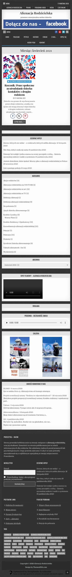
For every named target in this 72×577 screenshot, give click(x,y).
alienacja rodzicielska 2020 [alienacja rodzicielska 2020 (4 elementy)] (40, 534)
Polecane (16, 37)
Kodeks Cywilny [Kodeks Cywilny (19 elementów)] (50, 544)
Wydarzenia (8, 252)
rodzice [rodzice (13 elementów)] (30, 553)
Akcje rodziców (9, 181)
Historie (36, 37)
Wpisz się (63, 37)
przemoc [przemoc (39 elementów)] (15, 553)
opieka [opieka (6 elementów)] (58, 550)
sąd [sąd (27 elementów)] (29, 556)
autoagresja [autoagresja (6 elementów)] (28, 541)
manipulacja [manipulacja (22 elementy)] (17, 547)
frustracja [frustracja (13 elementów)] (39, 544)
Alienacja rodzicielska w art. (20, 81)
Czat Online (61, 7)
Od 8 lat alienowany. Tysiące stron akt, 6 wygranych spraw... (27, 408)
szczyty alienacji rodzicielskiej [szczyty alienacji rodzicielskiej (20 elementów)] (15, 556)
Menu (8, 3)
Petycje (26, 37)
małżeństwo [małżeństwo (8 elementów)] (43, 547)
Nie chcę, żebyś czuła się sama (15, 150)
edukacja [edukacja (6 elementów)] (29, 544)
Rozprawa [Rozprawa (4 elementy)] (38, 553)
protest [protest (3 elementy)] (7, 553)
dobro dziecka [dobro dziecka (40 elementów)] (56, 541)
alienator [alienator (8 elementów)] (7, 541)
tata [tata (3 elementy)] (46, 556)
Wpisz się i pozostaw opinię (14, 425)
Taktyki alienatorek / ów (13, 248)
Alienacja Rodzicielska (14, 7)
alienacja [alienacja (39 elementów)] (7, 534)
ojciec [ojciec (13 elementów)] (51, 550)
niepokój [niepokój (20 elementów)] (32, 550)
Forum (45, 37)
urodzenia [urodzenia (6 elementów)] (53, 556)
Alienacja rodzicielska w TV (14, 193)
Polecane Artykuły (13, 523)
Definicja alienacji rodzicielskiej (16, 202)
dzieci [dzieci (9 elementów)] (14, 544)
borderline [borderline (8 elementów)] (44, 541)
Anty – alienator (12, 519)
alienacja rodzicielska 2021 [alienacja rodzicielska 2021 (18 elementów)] (14, 538)
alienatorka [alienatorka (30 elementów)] (17, 541)
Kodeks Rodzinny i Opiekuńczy (16, 222)
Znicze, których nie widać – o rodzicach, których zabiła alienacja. (29, 143)
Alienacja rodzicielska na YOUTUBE (18, 185)
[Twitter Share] (19, 116)
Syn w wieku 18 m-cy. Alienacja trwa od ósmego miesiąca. (26, 391)
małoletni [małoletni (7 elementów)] (33, 547)
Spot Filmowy (44, 510)
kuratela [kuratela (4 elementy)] (61, 544)
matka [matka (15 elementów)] (26, 547)
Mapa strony (11, 510)
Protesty (6, 239)
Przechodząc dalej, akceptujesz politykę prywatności (19, 478)
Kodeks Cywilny (10, 215)
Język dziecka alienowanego (15, 210)
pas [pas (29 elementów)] (63, 550)
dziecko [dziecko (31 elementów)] (21, 544)
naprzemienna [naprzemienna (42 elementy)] (9, 550)
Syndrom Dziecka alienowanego (16, 243)
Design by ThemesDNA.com (36, 567)
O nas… (53, 37)
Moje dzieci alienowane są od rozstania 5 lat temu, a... (25, 415)
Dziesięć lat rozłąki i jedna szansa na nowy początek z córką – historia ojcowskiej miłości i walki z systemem (52, 488)
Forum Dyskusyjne (14, 514)
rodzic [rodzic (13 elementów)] (23, 553)
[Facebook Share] (12, 116)
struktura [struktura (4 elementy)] (61, 553)
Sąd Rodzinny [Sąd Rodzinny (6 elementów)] (37, 556)
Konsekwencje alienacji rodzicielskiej (18, 226)
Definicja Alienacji (10, 198)
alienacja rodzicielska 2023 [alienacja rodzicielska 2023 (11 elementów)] (35, 538)
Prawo (28, 7)
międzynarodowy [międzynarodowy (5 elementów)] (56, 547)
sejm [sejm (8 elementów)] (46, 553)
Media (52, 7)
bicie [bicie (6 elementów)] (36, 541)
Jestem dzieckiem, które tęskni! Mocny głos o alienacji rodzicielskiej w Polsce (35, 161)
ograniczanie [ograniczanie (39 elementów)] (42, 550)
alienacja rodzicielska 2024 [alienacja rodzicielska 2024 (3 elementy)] (57, 538)
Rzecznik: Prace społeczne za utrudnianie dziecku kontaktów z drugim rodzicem (19, 90)
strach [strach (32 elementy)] (52, 553)
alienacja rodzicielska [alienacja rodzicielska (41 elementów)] (21, 534)
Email (6, 468)
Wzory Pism (31, 42)
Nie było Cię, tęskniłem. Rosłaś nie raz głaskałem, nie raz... (27, 422)
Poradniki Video (40, 7)
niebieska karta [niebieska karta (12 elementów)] (21, 550)
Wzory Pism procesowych (50, 505)
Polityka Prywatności (14, 505)
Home (7, 37)
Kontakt (42, 42)
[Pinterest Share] (25, 116)
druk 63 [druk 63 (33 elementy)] (7, 544)
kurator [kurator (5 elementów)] (7, 547)
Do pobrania (8, 206)
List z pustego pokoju (12, 168)
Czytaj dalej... (20, 121)
